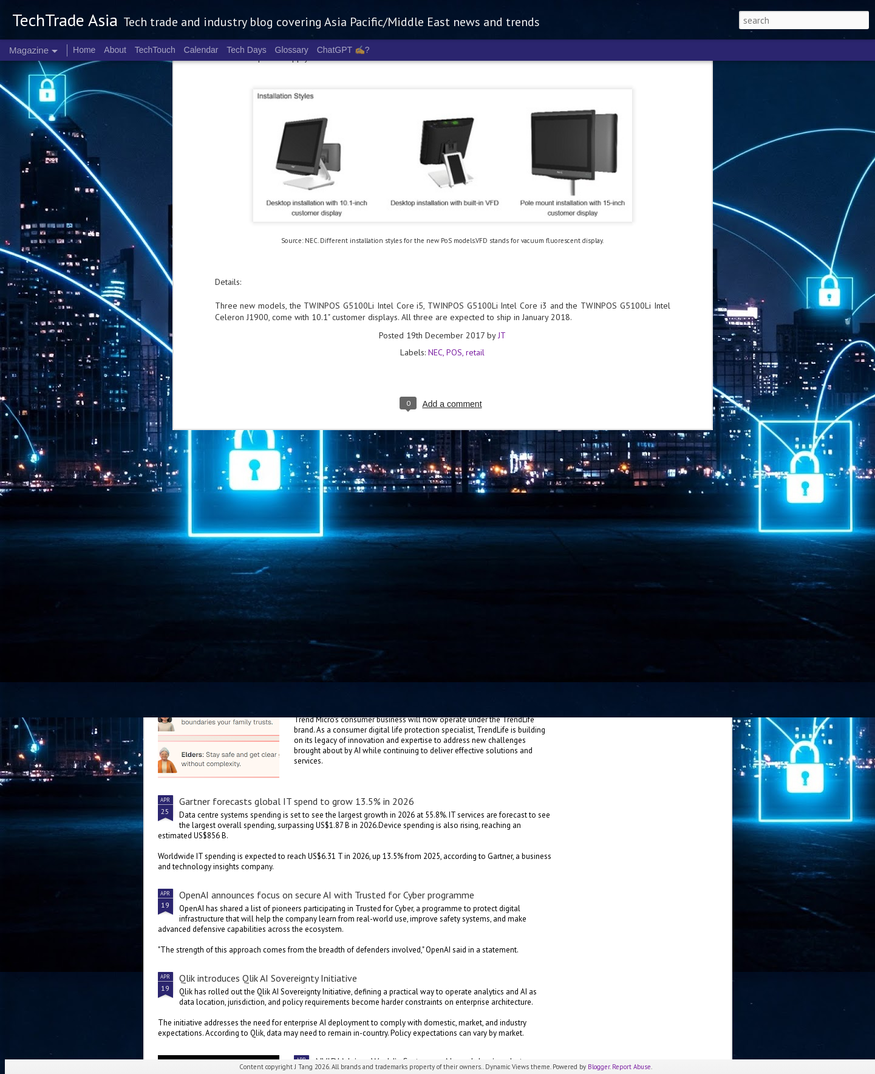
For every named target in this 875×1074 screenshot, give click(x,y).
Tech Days (246, 50)
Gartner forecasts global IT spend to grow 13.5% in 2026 (296, 801)
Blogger (599, 1066)
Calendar (201, 50)
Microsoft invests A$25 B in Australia (658, 428)
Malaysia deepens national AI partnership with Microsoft (430, 524)
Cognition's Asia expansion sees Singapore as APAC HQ (368, 434)
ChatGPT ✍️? (343, 50)
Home (84, 50)
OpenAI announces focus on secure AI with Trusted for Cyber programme (326, 895)
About (115, 50)
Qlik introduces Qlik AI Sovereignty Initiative (268, 978)
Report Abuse (631, 1066)
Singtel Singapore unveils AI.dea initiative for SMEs (225, 434)
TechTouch (155, 50)
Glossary (291, 50)
